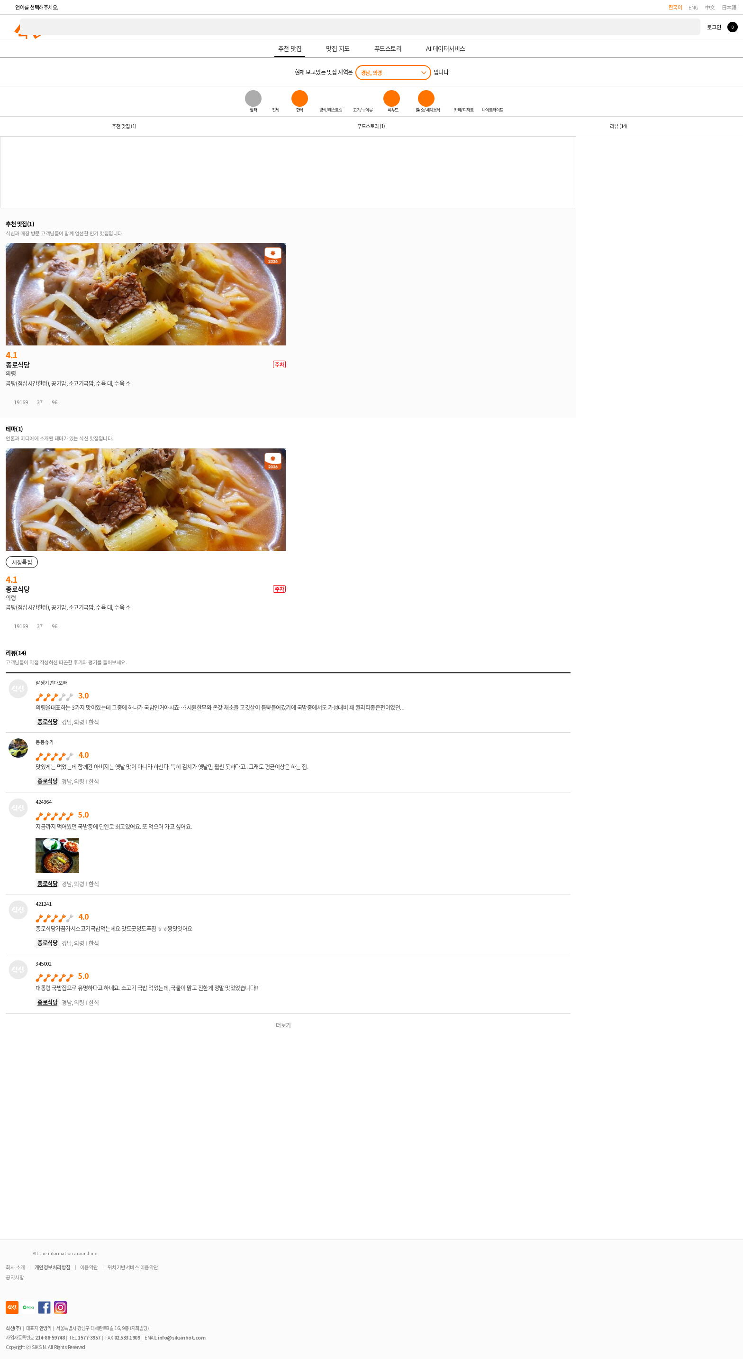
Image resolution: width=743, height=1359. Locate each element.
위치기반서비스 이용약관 (133, 1267)
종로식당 (47, 721)
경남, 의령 (371, 72)
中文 (710, 7)
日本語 (729, 7)
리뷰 (618, 126)
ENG (693, 7)
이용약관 (89, 1267)
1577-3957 (89, 1337)
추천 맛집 (124, 126)
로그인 (714, 27)
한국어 (675, 7)
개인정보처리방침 (53, 1267)
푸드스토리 (371, 126)
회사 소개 (15, 1267)
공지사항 (15, 1277)
